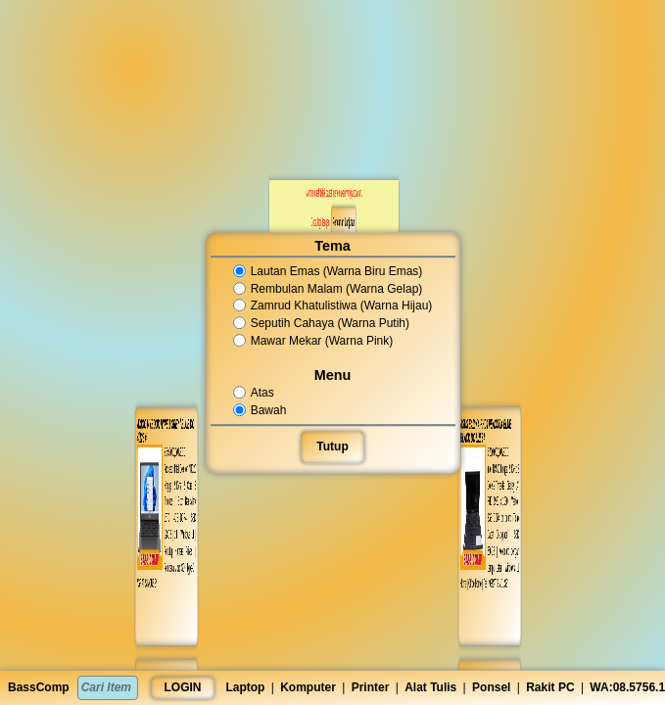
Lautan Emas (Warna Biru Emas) (327, 271)
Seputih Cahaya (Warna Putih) (321, 323)
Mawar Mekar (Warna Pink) (313, 341)
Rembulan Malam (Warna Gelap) (327, 289)
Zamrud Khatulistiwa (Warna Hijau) (332, 306)
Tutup (333, 446)
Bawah (261, 410)
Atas (255, 393)
